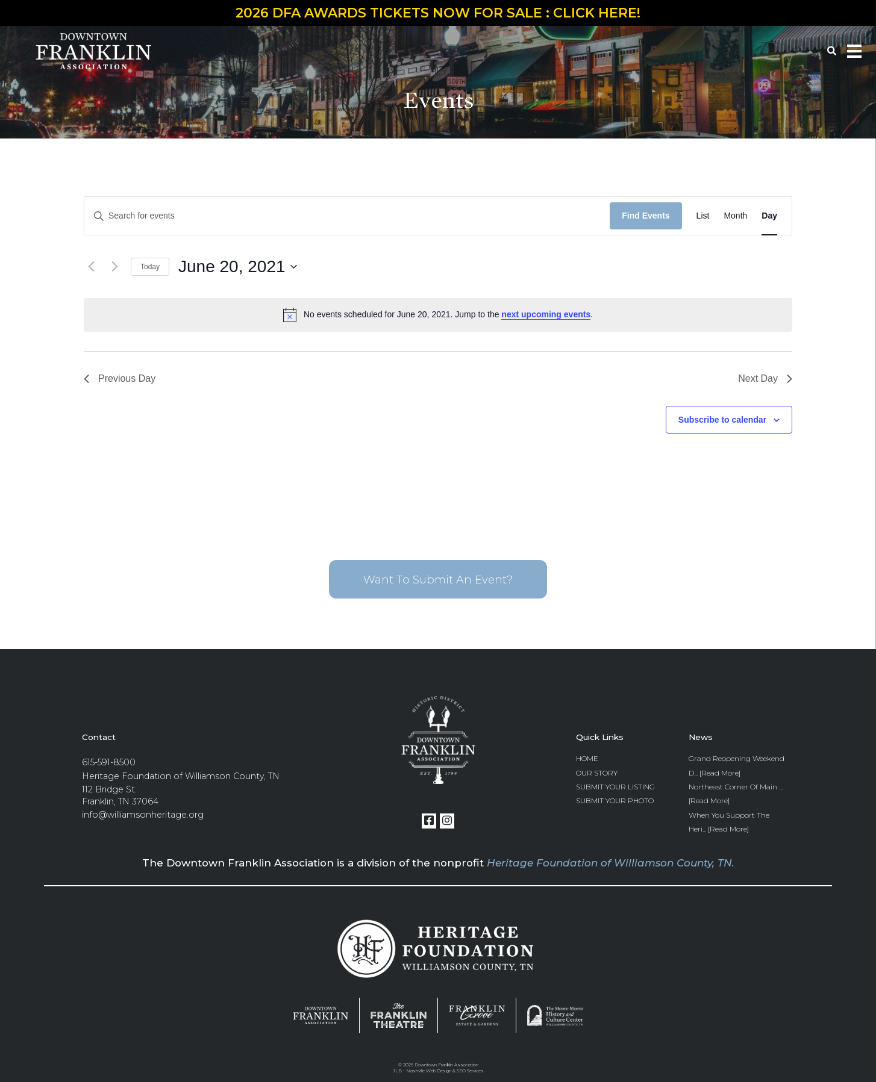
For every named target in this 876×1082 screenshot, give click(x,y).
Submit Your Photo (615, 800)
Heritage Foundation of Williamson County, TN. (610, 863)
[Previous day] (91, 267)
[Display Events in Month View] (735, 216)
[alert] (438, 315)
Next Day (765, 378)
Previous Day (119, 378)
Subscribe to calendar (722, 419)
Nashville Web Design (428, 1071)
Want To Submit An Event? (438, 579)
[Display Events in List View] (703, 216)
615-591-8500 (109, 762)
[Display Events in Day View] (769, 216)
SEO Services (470, 1071)
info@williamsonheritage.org (143, 814)
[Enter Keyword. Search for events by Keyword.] (347, 216)
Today (150, 267)
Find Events (645, 215)
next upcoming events (545, 314)
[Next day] (114, 267)
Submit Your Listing (615, 786)
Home (587, 758)
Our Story (597, 772)
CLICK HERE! (596, 13)
